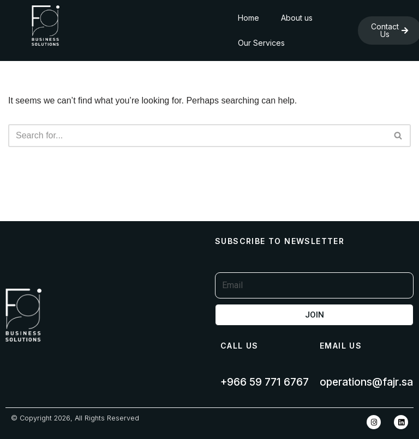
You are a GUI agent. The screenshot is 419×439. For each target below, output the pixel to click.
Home (248, 17)
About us (297, 17)
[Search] (197, 135)
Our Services (261, 42)
